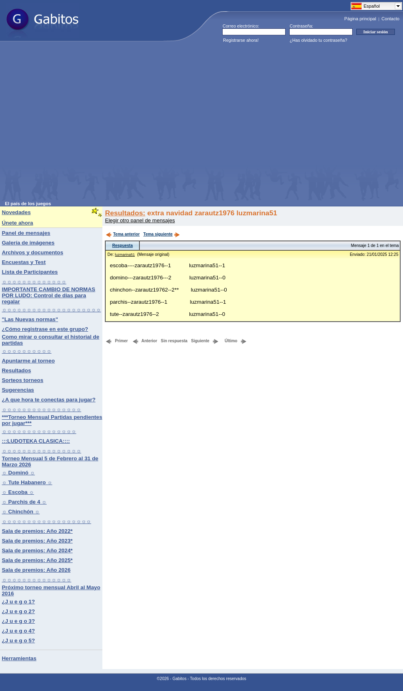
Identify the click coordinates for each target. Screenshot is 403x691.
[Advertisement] (77, 123)
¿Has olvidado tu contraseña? (318, 40)
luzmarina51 (125, 255)
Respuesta (122, 245)
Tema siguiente (161, 234)
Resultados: (125, 213)
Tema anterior (122, 234)
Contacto (390, 18)
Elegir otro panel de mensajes (140, 220)
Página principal (360, 18)
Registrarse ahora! (241, 40)
